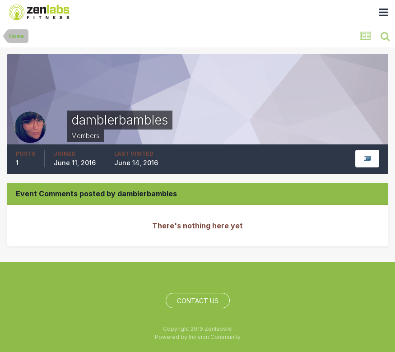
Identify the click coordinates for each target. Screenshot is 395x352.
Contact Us (197, 301)
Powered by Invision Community (198, 336)
